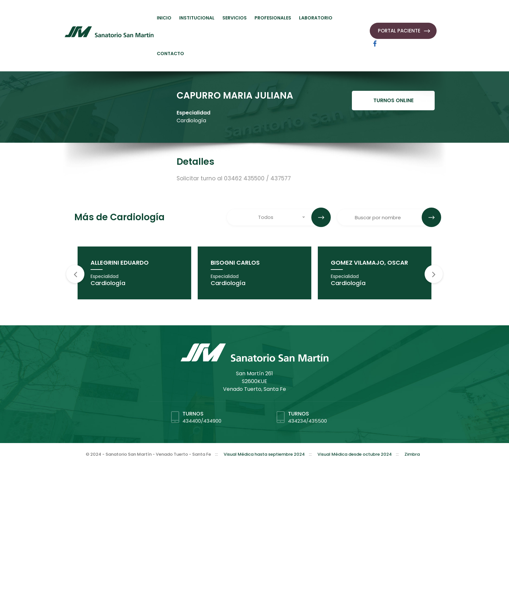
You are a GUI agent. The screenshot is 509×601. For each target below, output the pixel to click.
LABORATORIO (315, 18)
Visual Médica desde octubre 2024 (354, 454)
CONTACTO (170, 53)
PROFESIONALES (273, 18)
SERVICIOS (234, 18)
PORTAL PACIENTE (399, 30)
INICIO (164, 18)
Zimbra (412, 454)
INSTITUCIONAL (197, 18)
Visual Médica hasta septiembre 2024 (264, 454)
